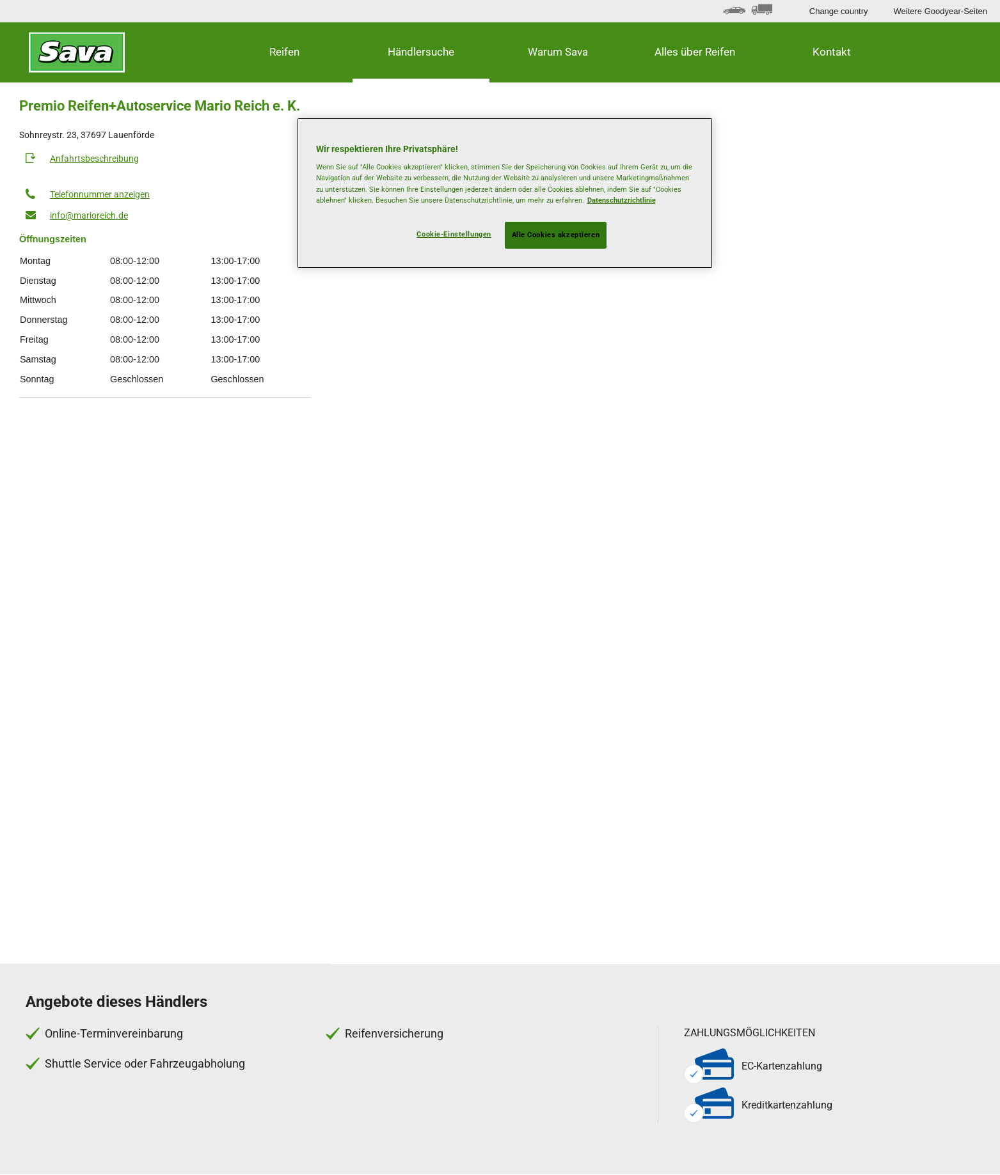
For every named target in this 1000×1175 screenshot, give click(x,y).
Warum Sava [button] (558, 51)
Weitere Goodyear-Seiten (940, 11)
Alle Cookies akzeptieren (556, 234)
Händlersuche (421, 51)
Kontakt (832, 51)
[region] (505, 193)
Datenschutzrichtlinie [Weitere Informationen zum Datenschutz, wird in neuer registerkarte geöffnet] (621, 200)
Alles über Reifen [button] (695, 51)
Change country (838, 11)
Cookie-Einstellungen (454, 234)
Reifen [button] (284, 51)
